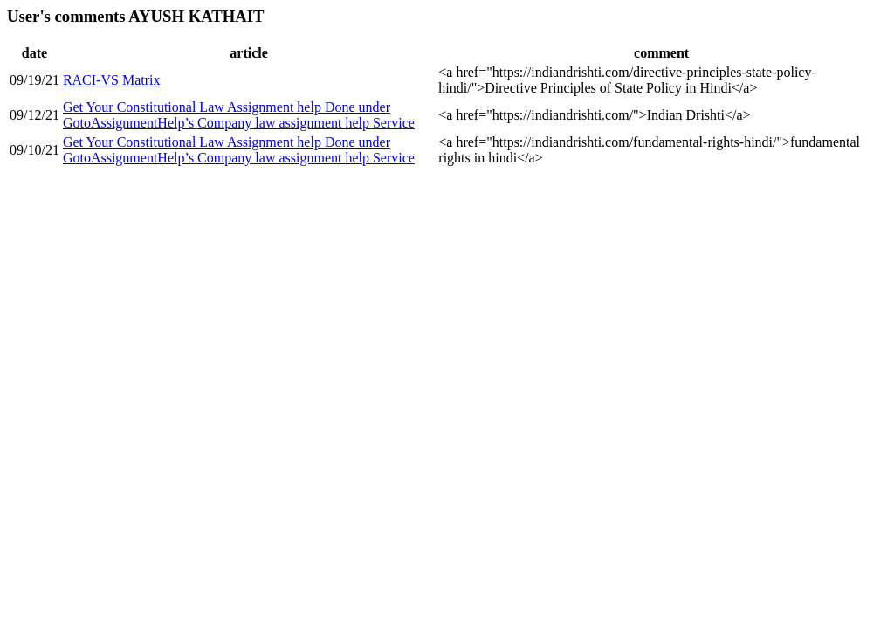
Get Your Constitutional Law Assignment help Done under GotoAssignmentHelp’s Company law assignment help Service (239, 115)
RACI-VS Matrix (112, 80)
